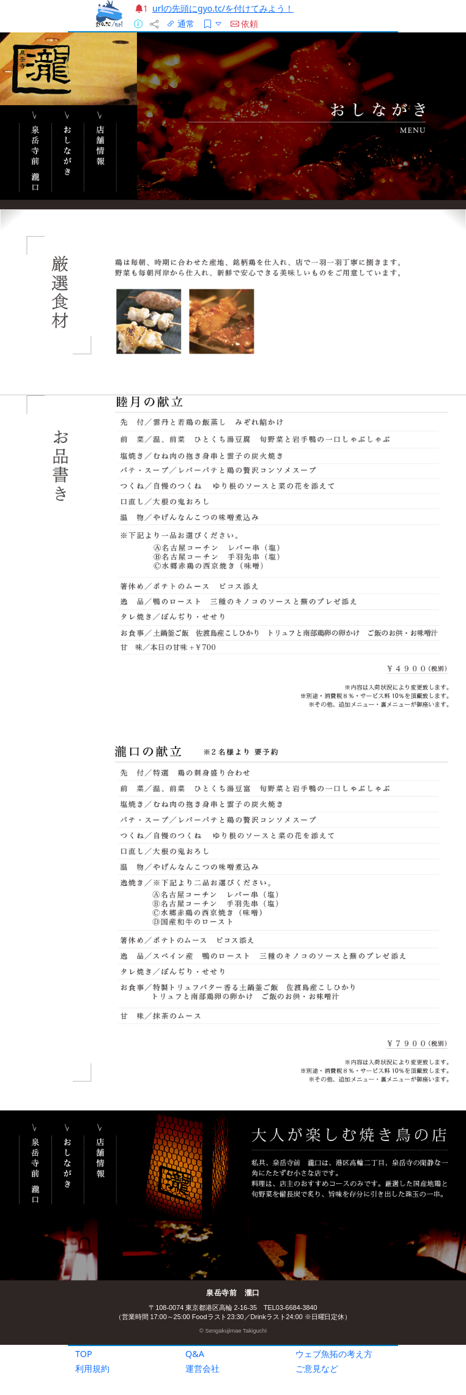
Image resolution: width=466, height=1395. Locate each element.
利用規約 (92, 1368)
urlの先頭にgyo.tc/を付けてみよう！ (223, 8)
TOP (83, 1354)
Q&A (194, 1354)
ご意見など (316, 1368)
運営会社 (202, 1368)
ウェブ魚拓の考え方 (333, 1354)
